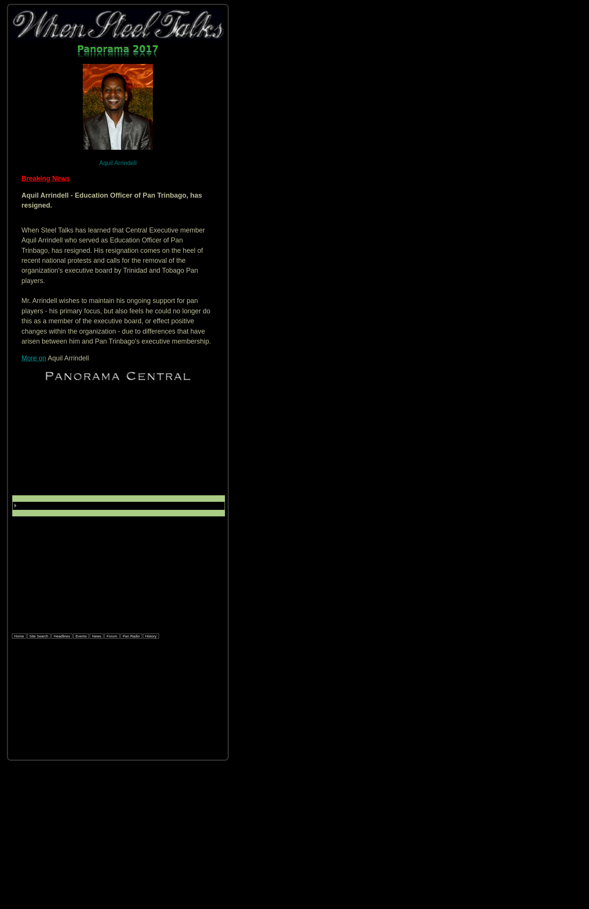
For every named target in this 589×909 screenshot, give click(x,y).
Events (81, 636)
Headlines (62, 636)
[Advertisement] (118, 441)
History (151, 636)
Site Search (39, 636)
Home (19, 636)
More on (33, 358)
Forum (112, 636)
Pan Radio (131, 636)
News (96, 636)
